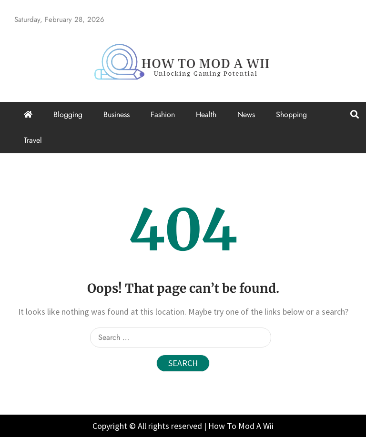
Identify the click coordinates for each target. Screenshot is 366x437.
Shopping (291, 114)
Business (116, 114)
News (246, 114)
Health (206, 114)
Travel (33, 140)
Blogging (67, 114)
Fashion (163, 114)
